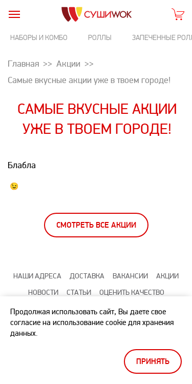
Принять (152, 362)
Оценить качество (131, 292)
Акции (167, 276)
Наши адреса (37, 276)
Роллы (100, 37)
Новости (43, 292)
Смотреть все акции (96, 225)
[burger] (14, 14)
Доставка (87, 276)
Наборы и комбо (39, 37)
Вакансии (130, 276)
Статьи (79, 292)
